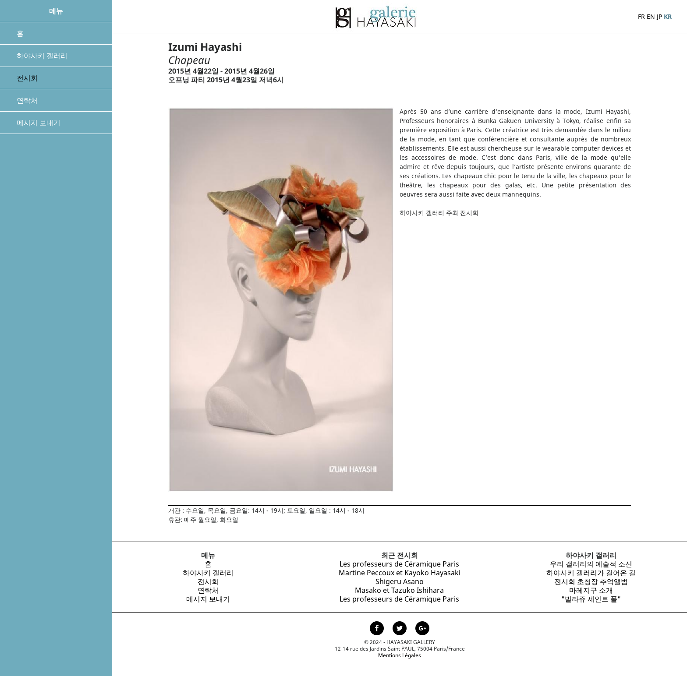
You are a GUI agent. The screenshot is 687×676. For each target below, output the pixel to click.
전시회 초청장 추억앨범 (591, 581)
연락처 (27, 100)
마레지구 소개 (591, 590)
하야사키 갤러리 (42, 55)
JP (659, 16)
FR (641, 16)
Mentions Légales (399, 655)
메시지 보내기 (38, 122)
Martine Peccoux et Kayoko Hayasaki (399, 572)
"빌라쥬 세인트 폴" (591, 599)
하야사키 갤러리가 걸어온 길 (591, 572)
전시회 (27, 78)
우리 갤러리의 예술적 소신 (591, 564)
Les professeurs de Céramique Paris (399, 564)
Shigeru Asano (399, 581)
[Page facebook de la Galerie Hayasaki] (377, 629)
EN (651, 16)
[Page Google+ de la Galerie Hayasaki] (422, 629)
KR (668, 16)
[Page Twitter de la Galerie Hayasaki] (400, 629)
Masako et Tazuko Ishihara (399, 590)
